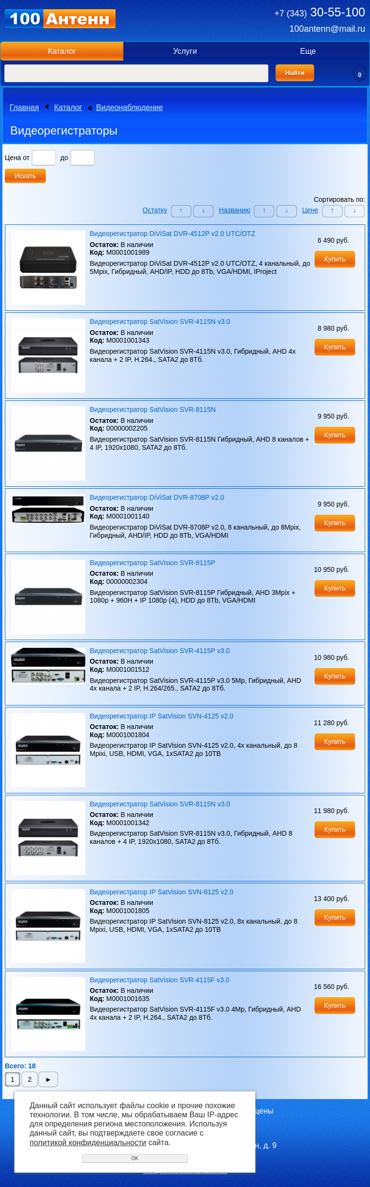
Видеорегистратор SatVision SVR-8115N (152, 409)
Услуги (185, 51)
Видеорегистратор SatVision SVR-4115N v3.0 (160, 321)
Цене (310, 210)
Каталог (62, 51)
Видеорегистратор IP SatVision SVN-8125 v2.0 (161, 892)
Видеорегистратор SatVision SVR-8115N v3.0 (160, 804)
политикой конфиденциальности (88, 1142)
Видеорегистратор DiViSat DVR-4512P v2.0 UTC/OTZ (172, 233)
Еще (308, 51)
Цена (13, 157)
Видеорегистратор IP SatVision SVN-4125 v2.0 (161, 716)
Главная (24, 107)
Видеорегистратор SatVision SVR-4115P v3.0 (160, 651)
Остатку (155, 210)
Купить (334, 259)
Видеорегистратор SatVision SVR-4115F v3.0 (159, 980)
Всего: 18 (20, 1066)
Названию (234, 210)
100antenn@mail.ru (327, 29)
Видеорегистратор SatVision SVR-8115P (152, 563)
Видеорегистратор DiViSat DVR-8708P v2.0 (157, 497)
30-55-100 (320, 12)
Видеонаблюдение (129, 107)
